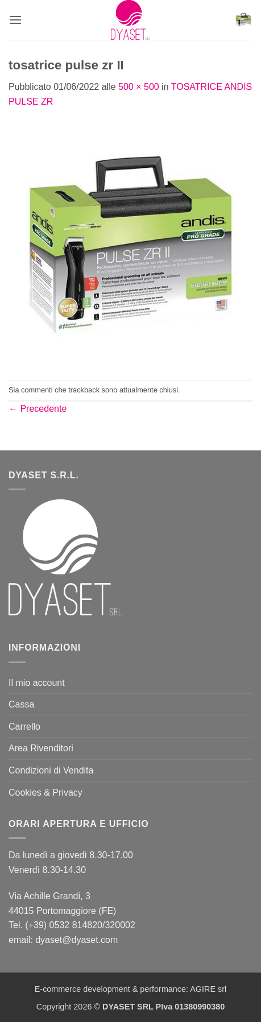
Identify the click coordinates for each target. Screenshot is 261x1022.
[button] (15, 20)
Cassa (21, 704)
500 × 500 (138, 87)
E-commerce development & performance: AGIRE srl (131, 989)
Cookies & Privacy (45, 792)
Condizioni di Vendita (51, 770)
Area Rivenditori (41, 748)
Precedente (38, 408)
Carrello (24, 726)
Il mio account (37, 683)
